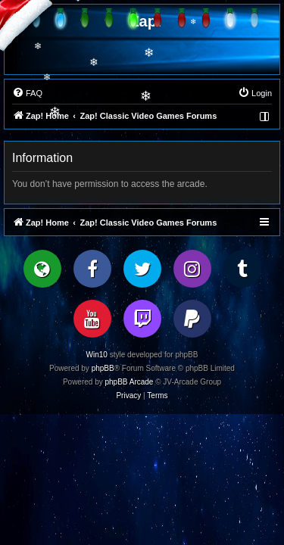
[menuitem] (27, 93)
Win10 (97, 354)
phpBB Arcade (129, 382)
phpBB (103, 368)
